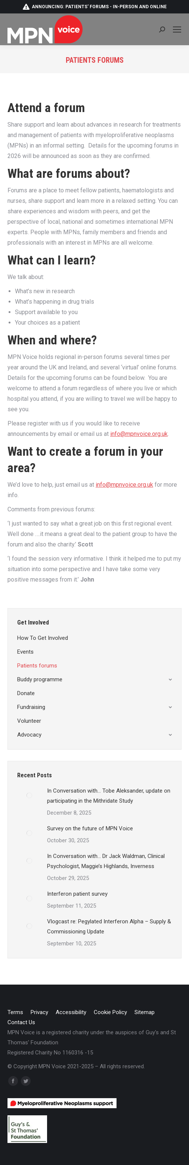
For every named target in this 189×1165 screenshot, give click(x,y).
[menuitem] (15, 1012)
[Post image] (29, 795)
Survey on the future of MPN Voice (90, 828)
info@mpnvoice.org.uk (139, 433)
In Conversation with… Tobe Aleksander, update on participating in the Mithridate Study (108, 795)
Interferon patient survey (77, 893)
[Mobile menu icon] (177, 29)
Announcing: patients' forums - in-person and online (94, 7)
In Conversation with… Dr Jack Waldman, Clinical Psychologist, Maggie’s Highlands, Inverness (106, 861)
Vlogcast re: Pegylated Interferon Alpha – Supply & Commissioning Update (109, 926)
